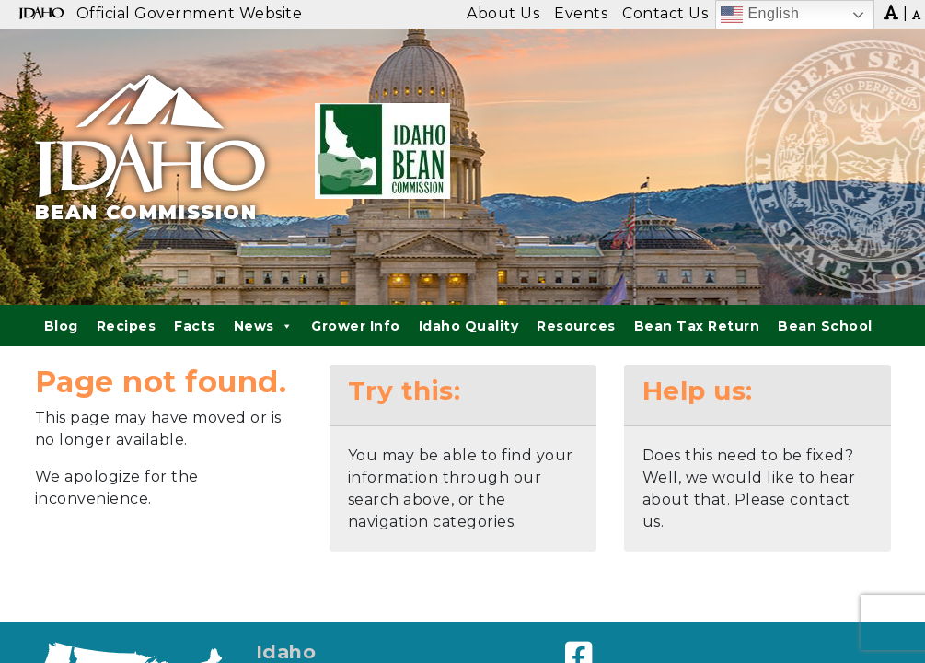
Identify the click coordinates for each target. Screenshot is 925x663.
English (760, 15)
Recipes (126, 326)
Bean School (825, 326)
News (264, 326)
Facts (194, 326)
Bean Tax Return (697, 326)
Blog (61, 326)
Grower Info (355, 326)
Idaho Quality (469, 326)
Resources (576, 326)
